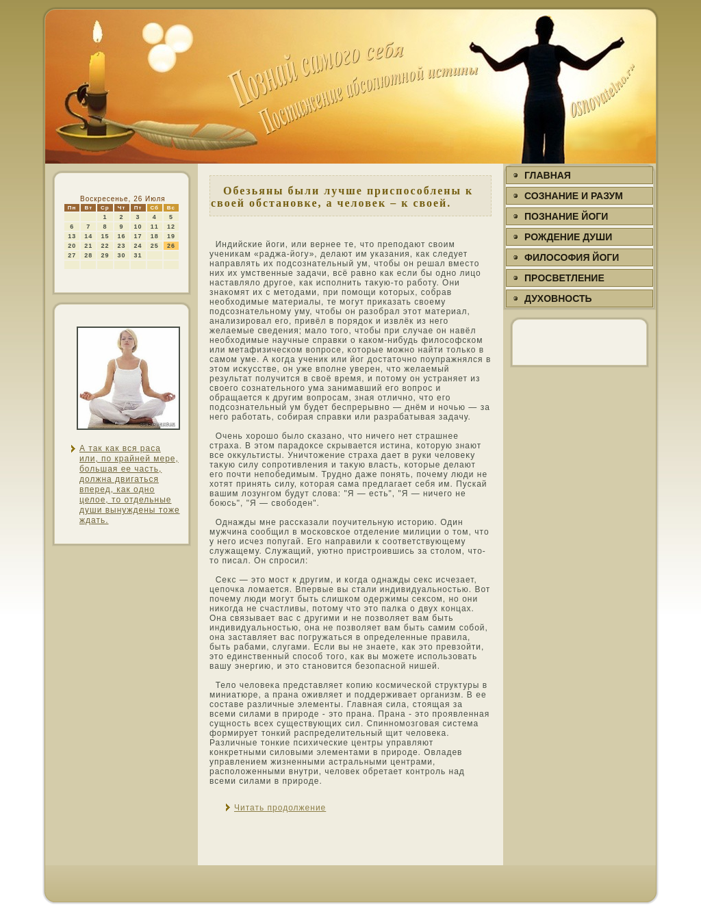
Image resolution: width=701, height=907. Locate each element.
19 (171, 236)
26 (171, 245)
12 (171, 226)
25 (155, 245)
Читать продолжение (280, 808)
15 (105, 236)
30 (122, 255)
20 (72, 245)
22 (105, 245)
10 (138, 226)
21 (88, 245)
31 (138, 255)
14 (88, 236)
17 (138, 236)
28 (88, 255)
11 (155, 226)
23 (122, 245)
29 (105, 255)
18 (155, 236)
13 (72, 236)
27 (72, 255)
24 (138, 245)
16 (122, 236)
